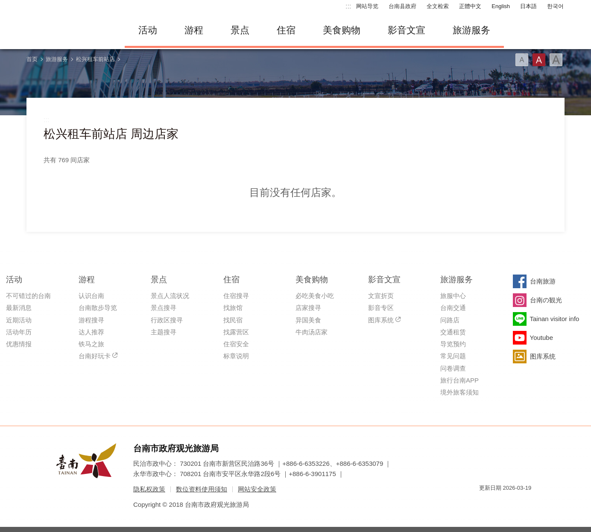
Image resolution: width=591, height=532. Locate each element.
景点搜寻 (163, 307)
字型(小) (521, 59)
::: (348, 6)
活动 (147, 30)
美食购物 (341, 30)
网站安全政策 (257, 489)
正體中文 (470, 6)
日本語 (528, 6)
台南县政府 (402, 6)
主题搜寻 (163, 332)
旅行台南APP (459, 380)
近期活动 (19, 320)
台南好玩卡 (95, 356)
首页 (32, 59)
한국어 (555, 6)
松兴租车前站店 (95, 59)
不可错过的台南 (28, 295)
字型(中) (538, 59)
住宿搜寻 (236, 295)
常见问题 (453, 356)
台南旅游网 (69, 30)
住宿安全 (236, 344)
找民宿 (233, 320)
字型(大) (556, 59)
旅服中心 (453, 295)
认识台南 (91, 295)
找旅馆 (233, 307)
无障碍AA (516, 503)
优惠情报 (19, 344)
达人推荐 (91, 332)
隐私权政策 (149, 489)
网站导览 (367, 6)
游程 (193, 30)
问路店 (449, 320)
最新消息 (19, 307)
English (501, 6)
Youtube (541, 337)
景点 (240, 30)
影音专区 (381, 307)
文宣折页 (381, 295)
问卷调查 (453, 368)
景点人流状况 (170, 295)
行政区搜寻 (167, 320)
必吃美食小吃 (315, 295)
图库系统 (381, 320)
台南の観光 (546, 300)
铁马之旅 (91, 344)
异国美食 (308, 320)
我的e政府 (485, 503)
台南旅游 (543, 281)
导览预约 (453, 344)
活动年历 (19, 332)
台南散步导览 (98, 307)
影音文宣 (406, 30)
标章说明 (236, 356)
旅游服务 (471, 30)
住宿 (286, 30)
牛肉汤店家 (312, 332)
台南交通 (453, 307)
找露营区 (236, 332)
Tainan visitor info (554, 318)
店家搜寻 (308, 307)
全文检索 (438, 6)
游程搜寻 (91, 320)
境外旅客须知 (459, 392)
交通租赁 (453, 332)
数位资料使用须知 (201, 489)
